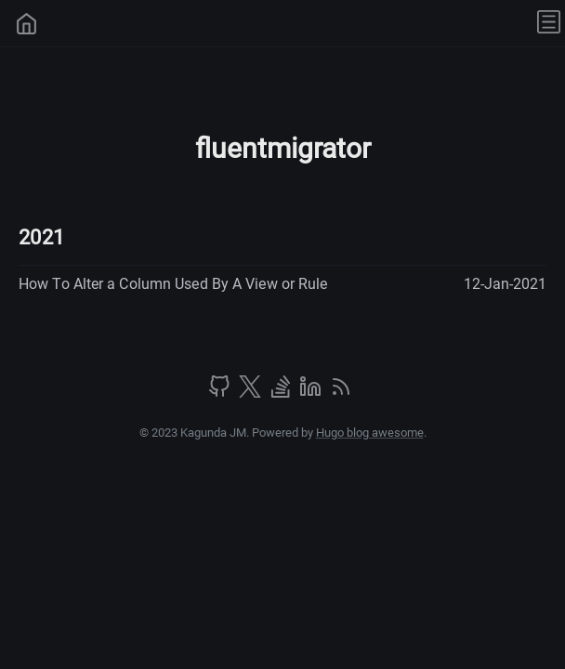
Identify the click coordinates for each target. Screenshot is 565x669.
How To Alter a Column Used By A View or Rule (173, 284)
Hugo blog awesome (370, 432)
